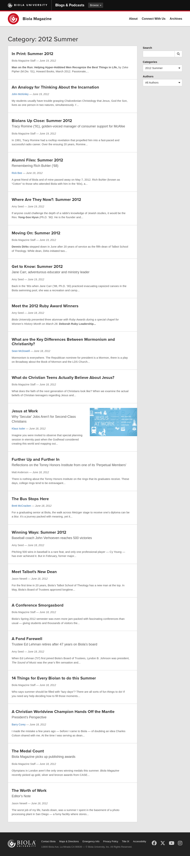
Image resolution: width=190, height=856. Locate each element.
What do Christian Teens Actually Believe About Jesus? (63, 377)
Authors (148, 76)
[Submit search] (178, 54)
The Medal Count (28, 751)
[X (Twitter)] (162, 843)
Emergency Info (91, 841)
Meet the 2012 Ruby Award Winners (45, 306)
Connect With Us (154, 18)
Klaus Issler (18, 428)
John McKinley (20, 94)
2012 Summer (163, 68)
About (133, 18)
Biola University (31, 5)
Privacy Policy (110, 841)
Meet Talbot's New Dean (34, 571)
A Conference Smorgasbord (37, 605)
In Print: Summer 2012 (32, 53)
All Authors (163, 83)
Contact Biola (48, 841)
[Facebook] (154, 843)
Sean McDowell (21, 351)
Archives (176, 18)
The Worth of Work (29, 790)
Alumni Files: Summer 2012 (37, 160)
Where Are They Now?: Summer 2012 (46, 199)
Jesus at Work (25, 411)
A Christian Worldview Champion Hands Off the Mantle (63, 711)
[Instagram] (180, 843)
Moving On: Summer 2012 (36, 233)
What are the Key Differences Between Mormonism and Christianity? (63, 341)
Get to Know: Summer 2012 (37, 266)
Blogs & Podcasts (69, 5)
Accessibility (139, 841)
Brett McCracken (21, 505)
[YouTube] (171, 843)
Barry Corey (19, 724)
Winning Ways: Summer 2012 (39, 532)
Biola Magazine (37, 18)
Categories (150, 61)
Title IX (125, 841)
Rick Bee (17, 172)
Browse (95, 5)
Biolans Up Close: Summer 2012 (42, 120)
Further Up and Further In (36, 459)
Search (147, 47)
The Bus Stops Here (30, 498)
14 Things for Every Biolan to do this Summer (54, 678)
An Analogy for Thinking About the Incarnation (55, 87)
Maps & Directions (69, 841)
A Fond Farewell (27, 638)
